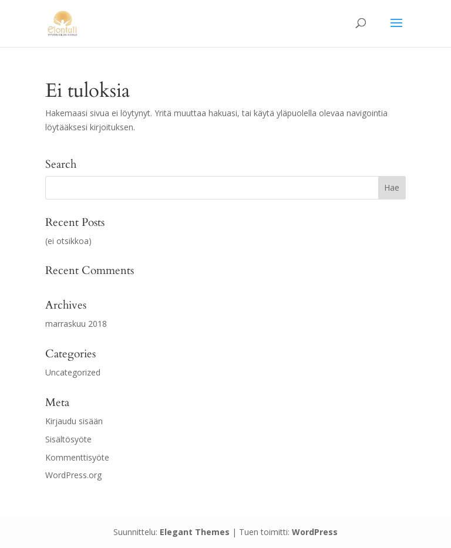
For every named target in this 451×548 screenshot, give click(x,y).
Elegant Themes (195, 531)
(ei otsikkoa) (68, 240)
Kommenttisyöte (77, 457)
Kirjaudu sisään (74, 421)
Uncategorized (72, 372)
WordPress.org (73, 475)
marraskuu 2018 (76, 323)
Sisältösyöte (68, 439)
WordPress (315, 531)
